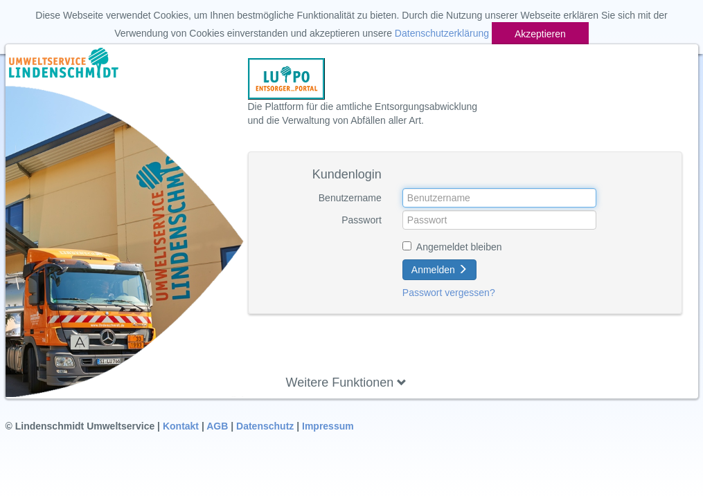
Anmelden (439, 269)
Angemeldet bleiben (459, 246)
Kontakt (181, 426)
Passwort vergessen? (448, 292)
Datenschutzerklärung (442, 33)
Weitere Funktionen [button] (346, 382)
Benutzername (350, 197)
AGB (217, 426)
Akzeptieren (540, 33)
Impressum (328, 426)
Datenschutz (265, 426)
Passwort (361, 219)
